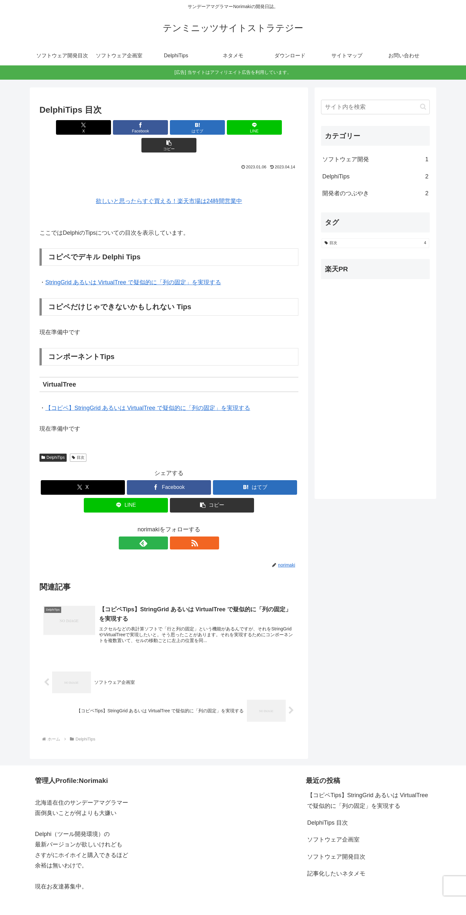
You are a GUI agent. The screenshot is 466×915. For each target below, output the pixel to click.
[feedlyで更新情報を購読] (161, 525)
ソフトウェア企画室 (333, 822)
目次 (78, 439)
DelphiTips (53, 439)
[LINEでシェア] (212, 127)
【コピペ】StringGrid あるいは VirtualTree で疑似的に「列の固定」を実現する (147, 390)
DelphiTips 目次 (327, 806)
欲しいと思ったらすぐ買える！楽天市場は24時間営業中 (169, 183)
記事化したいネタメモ (336, 856)
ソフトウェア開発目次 (336, 840)
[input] (375, 107)
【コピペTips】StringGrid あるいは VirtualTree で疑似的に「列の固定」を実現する (367, 783)
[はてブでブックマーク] (169, 127)
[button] (256, 127)
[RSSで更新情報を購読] (176, 525)
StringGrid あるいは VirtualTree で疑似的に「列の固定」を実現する (133, 264)
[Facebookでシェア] (125, 127)
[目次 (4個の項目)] (375, 243)
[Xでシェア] (82, 127)
